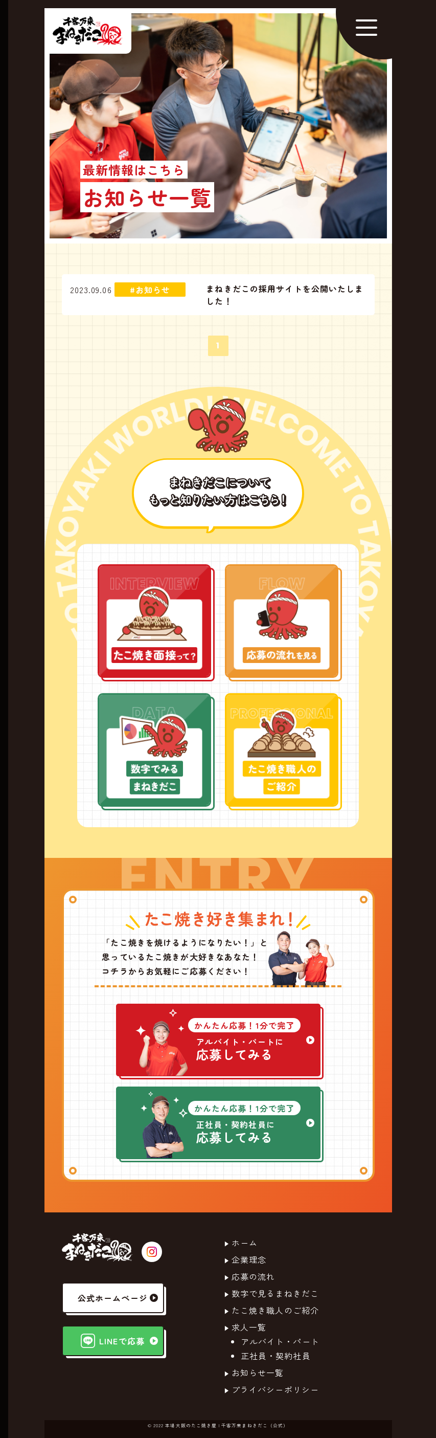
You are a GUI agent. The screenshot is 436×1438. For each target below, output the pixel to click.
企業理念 (249, 1259)
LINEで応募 (119, 1341)
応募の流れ (254, 1276)
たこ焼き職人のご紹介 (275, 1310)
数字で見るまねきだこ (275, 1293)
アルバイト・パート (280, 1341)
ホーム (245, 1242)
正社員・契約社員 (276, 1355)
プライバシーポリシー (275, 1389)
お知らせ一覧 (258, 1372)
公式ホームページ (117, 1298)
